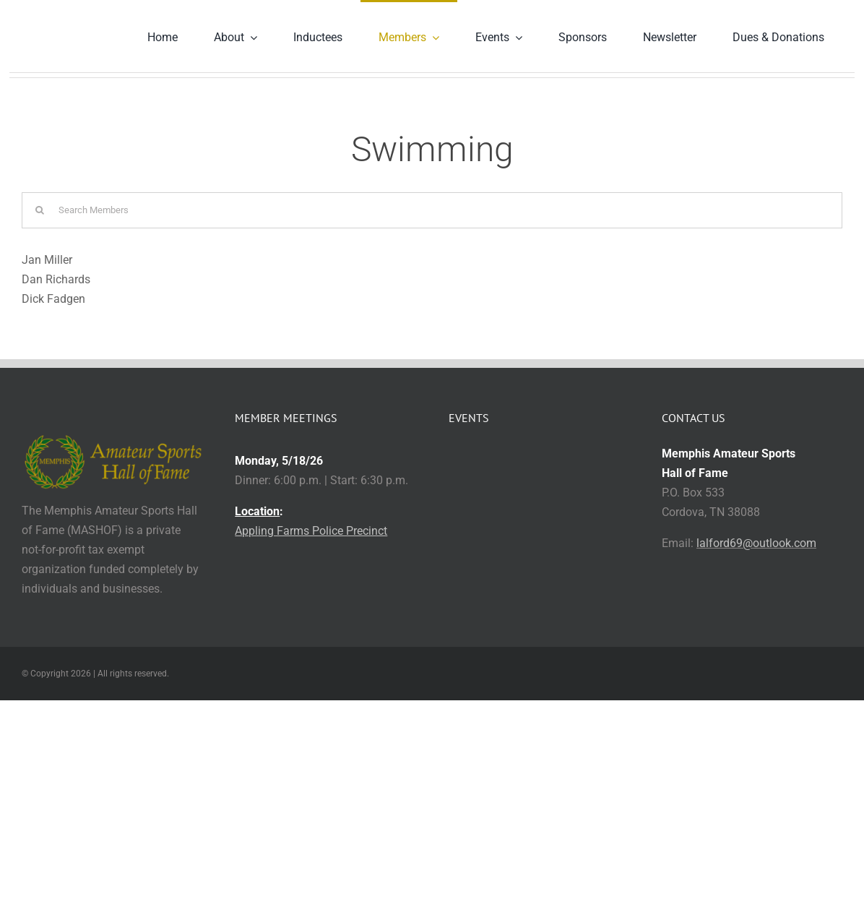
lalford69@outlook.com (756, 543)
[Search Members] (432, 210)
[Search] (40, 210)
